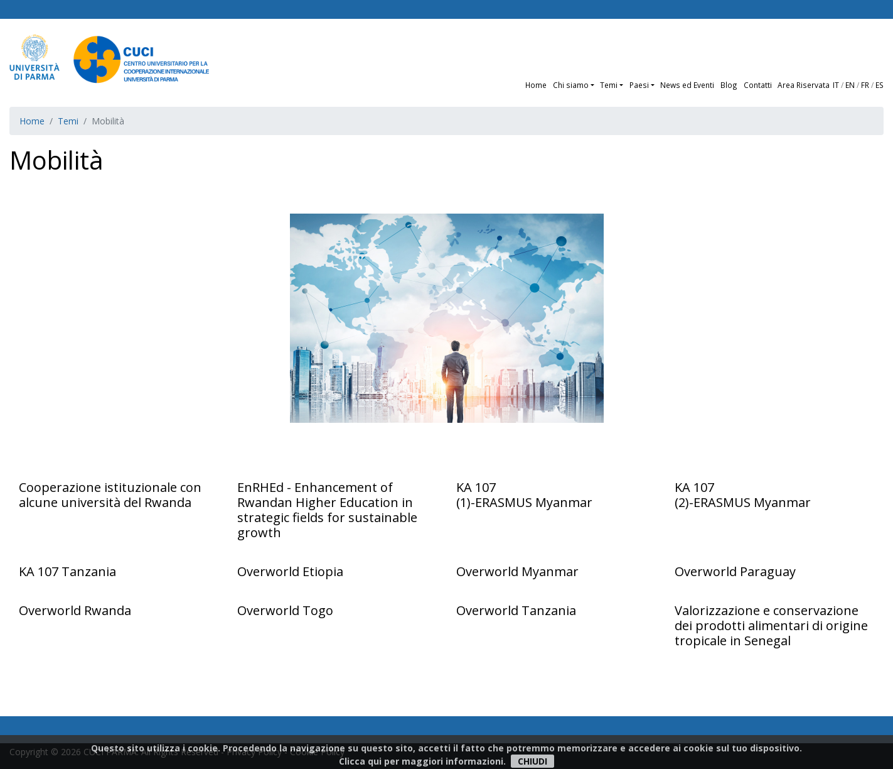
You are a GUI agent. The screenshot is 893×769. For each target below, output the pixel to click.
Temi (68, 121)
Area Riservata (804, 85)
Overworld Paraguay (735, 571)
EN (850, 85)
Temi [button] (609, 85)
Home (536, 85)
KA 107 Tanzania (67, 571)
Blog (728, 85)
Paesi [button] (639, 85)
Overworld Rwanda (75, 610)
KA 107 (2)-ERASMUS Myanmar (743, 495)
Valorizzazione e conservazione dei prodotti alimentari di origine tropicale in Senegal (771, 625)
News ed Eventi (687, 85)
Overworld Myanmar (517, 571)
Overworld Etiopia (290, 571)
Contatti (758, 85)
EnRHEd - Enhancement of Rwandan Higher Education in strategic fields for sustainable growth (327, 510)
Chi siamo (571, 85)
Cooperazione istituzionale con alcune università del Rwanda (110, 495)
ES (879, 85)
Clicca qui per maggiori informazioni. (422, 761)
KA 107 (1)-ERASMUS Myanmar (524, 495)
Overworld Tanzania (516, 610)
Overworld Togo (285, 610)
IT (836, 85)
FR (865, 85)
